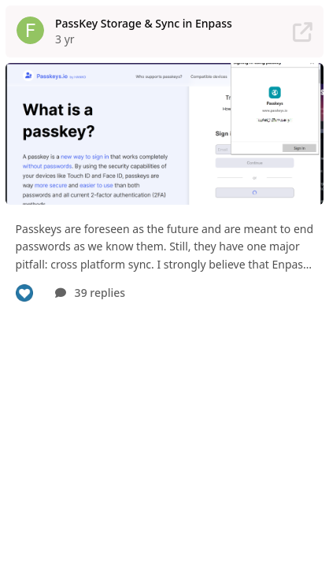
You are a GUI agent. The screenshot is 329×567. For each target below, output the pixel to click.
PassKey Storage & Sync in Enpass (143, 23)
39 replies (90, 292)
